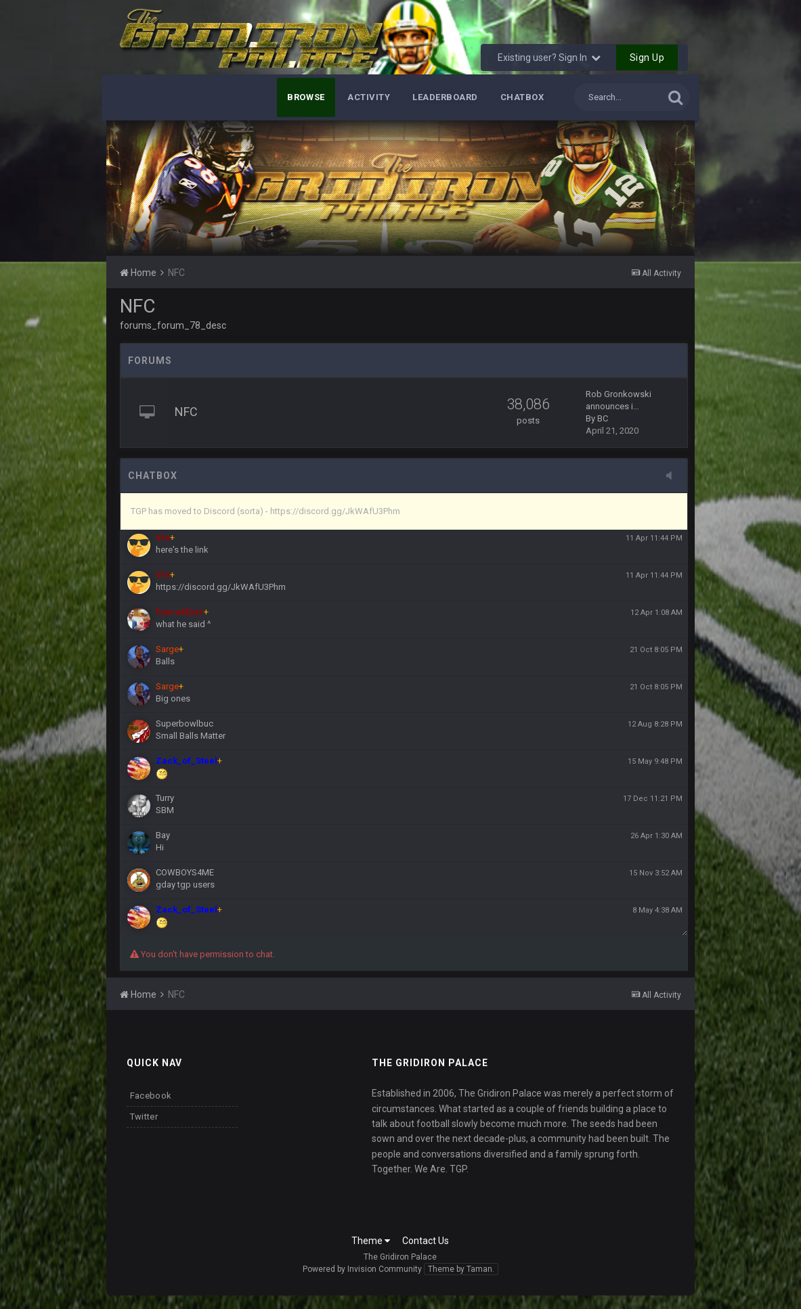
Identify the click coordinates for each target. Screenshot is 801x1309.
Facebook (150, 1095)
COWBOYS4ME (185, 872)
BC (602, 418)
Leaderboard (445, 97)
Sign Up (647, 57)
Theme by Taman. (461, 1269)
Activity (368, 97)
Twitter (144, 1116)
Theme (370, 1240)
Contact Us (425, 1240)
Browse (306, 97)
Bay (163, 835)
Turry (165, 798)
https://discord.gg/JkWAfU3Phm (221, 587)
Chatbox (522, 97)
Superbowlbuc (184, 723)
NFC (186, 412)
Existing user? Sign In (549, 57)
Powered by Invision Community (362, 1269)
